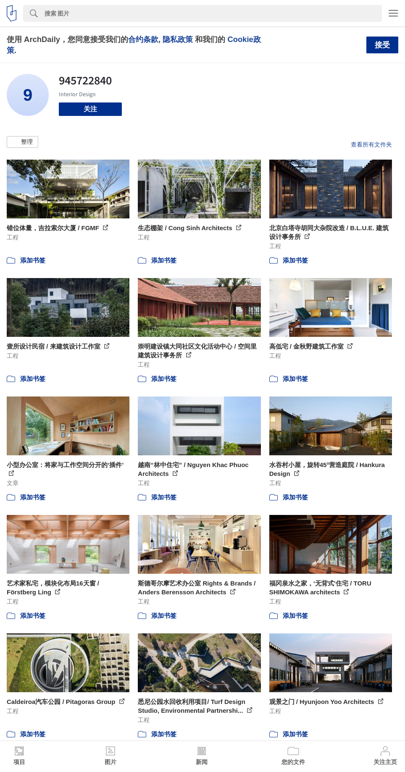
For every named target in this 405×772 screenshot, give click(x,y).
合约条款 (143, 39)
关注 (90, 109)
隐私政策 (178, 39)
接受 (382, 45)
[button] (22, 142)
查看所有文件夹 (371, 144)
